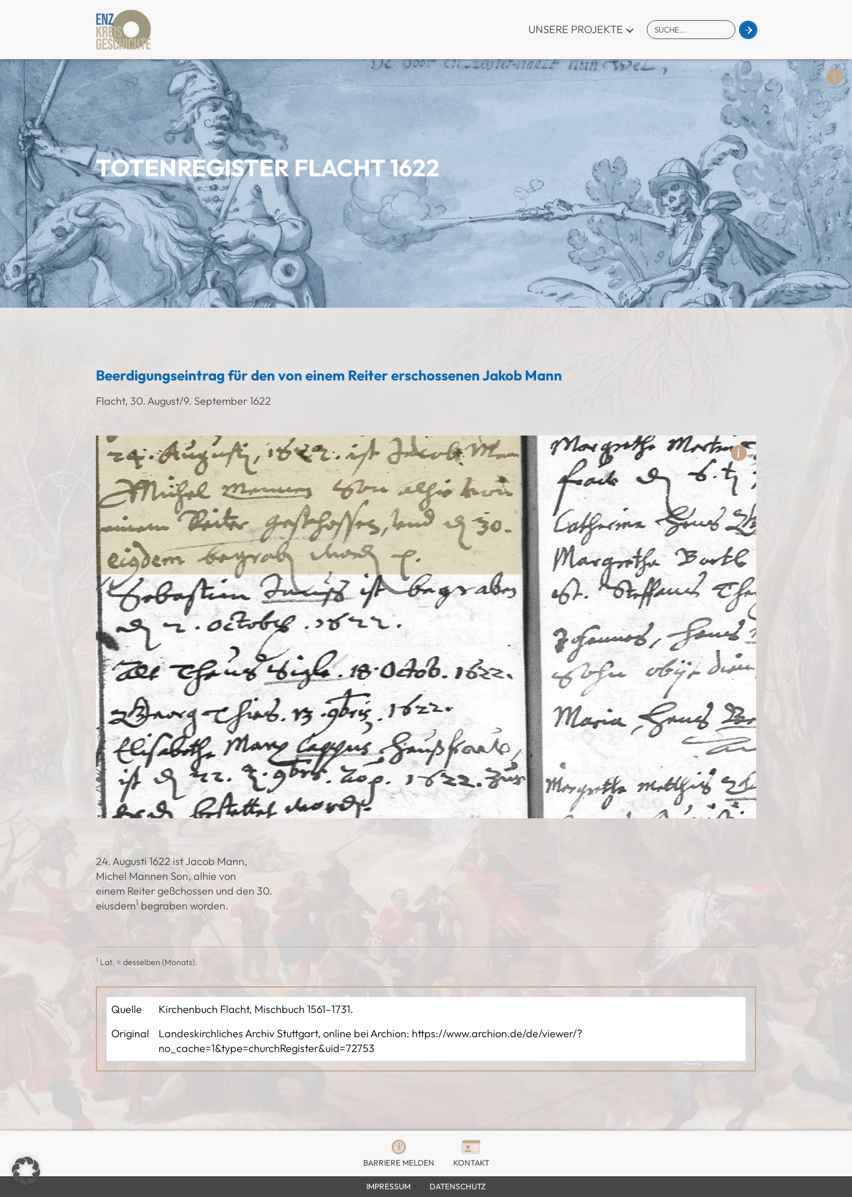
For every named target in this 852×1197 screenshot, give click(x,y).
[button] (26, 1171)
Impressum (388, 1186)
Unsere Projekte (575, 29)
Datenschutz (458, 1186)
